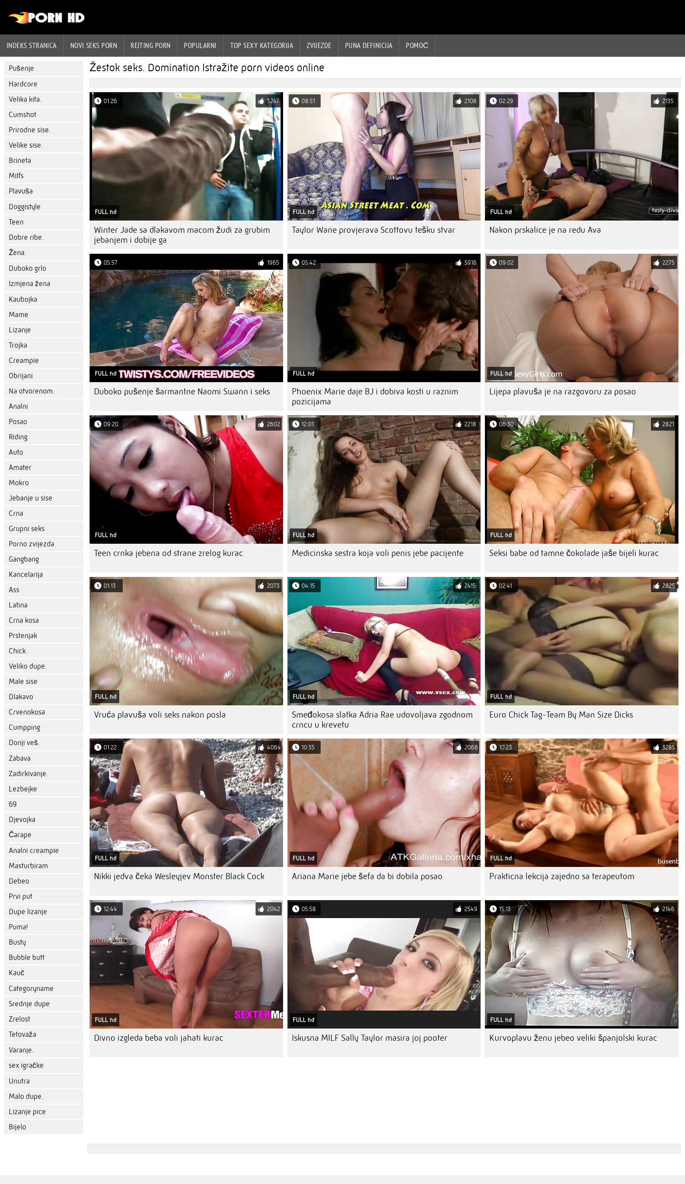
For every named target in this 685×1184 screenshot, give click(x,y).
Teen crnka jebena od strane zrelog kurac (168, 553)
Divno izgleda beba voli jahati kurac (158, 1038)
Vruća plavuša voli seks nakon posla (160, 715)
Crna (16, 513)
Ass (14, 590)
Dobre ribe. (26, 237)
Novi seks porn (93, 45)
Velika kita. (25, 99)
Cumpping (24, 727)
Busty (17, 942)
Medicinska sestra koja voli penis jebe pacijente (378, 553)
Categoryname (31, 988)
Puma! (18, 927)
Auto (16, 452)
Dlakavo (21, 697)
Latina (18, 605)
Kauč (16, 973)
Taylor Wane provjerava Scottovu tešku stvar (373, 230)
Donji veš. (24, 743)
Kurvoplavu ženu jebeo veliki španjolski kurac (573, 1038)
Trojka (18, 345)
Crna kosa (24, 620)
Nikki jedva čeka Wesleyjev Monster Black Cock (179, 876)
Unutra (19, 1081)
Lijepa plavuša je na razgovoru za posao (562, 392)
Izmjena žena (29, 284)
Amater (20, 467)
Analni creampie (34, 850)
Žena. (17, 253)
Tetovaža (22, 1034)
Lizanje (20, 330)
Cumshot (22, 114)
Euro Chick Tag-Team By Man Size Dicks (561, 715)
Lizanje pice (27, 1112)
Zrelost (19, 1019)
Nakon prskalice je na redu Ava (545, 230)
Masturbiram (28, 866)
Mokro (19, 483)
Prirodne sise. (30, 130)
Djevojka (22, 819)
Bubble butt (27, 957)
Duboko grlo (27, 268)
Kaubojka (23, 299)
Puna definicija (369, 45)
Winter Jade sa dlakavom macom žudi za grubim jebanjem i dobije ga (182, 235)
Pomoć (417, 45)
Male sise (23, 681)
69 (13, 804)
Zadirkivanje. (28, 774)
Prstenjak (23, 636)
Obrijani (21, 376)
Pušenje (21, 68)
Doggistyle (25, 207)
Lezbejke (23, 789)
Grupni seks (27, 529)
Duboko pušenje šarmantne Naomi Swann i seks (182, 392)
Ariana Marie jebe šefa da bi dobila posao (367, 876)
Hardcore (23, 84)
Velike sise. (26, 145)
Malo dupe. (26, 1096)
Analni (18, 406)
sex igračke (26, 1065)
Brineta (20, 160)
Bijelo (17, 1127)
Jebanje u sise (30, 498)
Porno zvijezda (31, 544)
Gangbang (24, 559)
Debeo (19, 881)
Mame (18, 315)
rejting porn (150, 45)
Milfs (16, 176)
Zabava (20, 758)
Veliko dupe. (28, 666)
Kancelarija (26, 574)
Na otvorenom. (32, 391)
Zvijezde (319, 45)
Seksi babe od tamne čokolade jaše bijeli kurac (574, 553)
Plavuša (21, 191)
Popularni (200, 45)
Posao (18, 422)
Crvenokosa (27, 712)
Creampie (24, 360)
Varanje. (21, 1050)
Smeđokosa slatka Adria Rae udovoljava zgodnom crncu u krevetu (382, 720)
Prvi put (20, 896)
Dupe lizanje (28, 912)
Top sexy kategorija (262, 45)
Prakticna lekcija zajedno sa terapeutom (561, 876)
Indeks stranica (32, 45)
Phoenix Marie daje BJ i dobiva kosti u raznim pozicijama (375, 397)
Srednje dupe (29, 1004)
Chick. (18, 651)
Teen (16, 222)
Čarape (20, 835)
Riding (18, 437)
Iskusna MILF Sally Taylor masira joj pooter (369, 1038)
